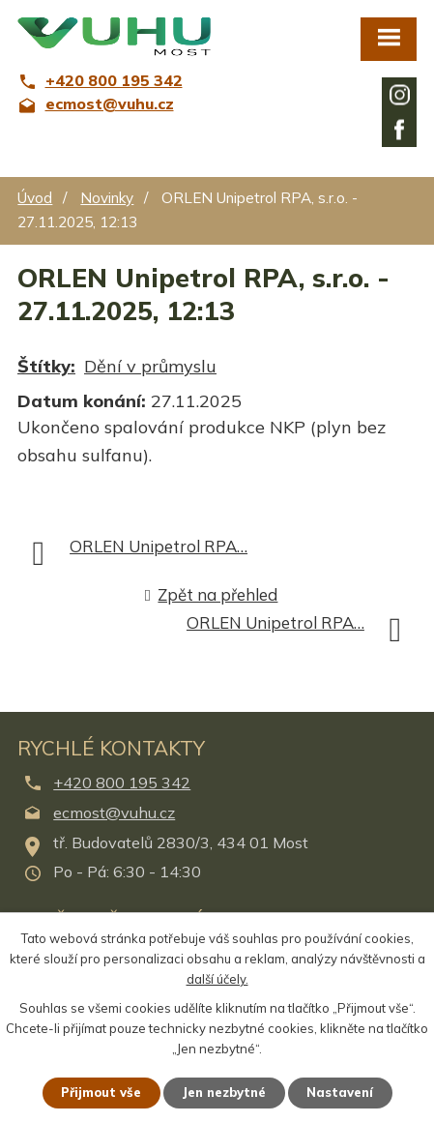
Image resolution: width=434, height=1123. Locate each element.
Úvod (34, 198)
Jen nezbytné (224, 1092)
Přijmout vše (101, 1092)
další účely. (217, 978)
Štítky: (46, 366)
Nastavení (339, 1092)
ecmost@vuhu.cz (114, 812)
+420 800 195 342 (121, 782)
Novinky (106, 198)
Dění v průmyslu (150, 366)
